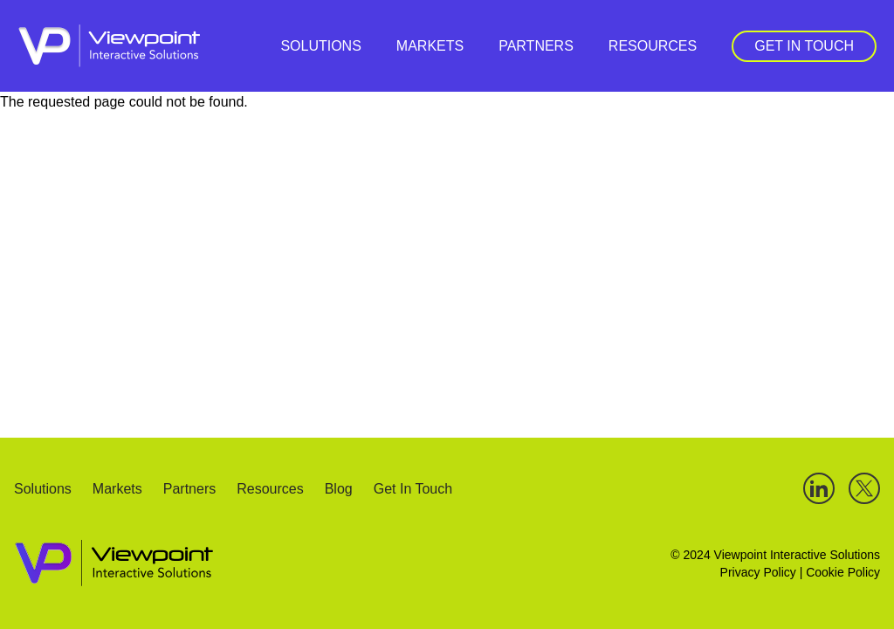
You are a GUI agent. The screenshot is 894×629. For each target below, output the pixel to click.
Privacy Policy (758, 572)
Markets (430, 45)
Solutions (320, 45)
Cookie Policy (843, 572)
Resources (653, 45)
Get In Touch (804, 45)
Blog (339, 489)
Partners (536, 45)
